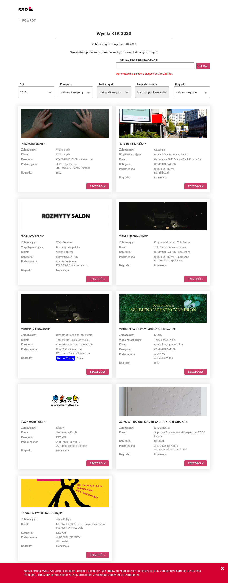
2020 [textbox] (23, 92)
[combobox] (36, 92)
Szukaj (203, 66)
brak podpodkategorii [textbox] (151, 92)
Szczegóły (98, 186)
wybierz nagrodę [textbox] (186, 92)
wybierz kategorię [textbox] (71, 92)
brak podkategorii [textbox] (110, 92)
